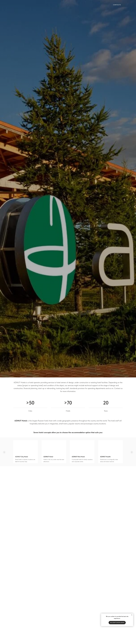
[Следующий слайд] (131, 452)
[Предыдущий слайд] (4, 452)
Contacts (117, 5)
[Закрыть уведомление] (132, 615)
